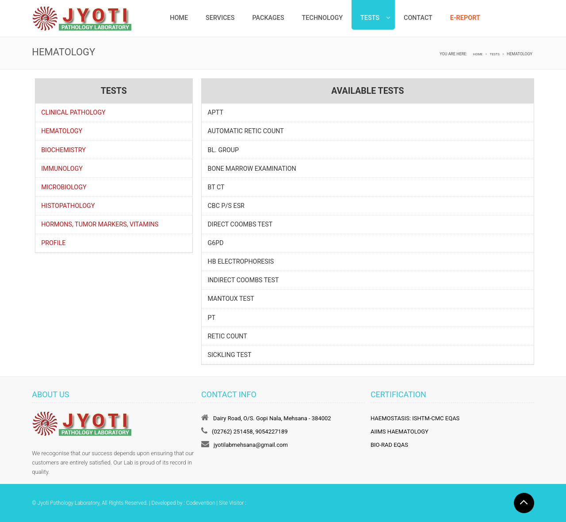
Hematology (61, 130)
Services (220, 18)
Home (179, 18)
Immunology (62, 168)
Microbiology (63, 187)
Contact (418, 18)
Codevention (200, 503)
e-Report (465, 18)
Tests (369, 18)
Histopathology (68, 205)
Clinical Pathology (73, 112)
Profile (53, 242)
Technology (322, 18)
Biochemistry (63, 150)
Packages (268, 18)
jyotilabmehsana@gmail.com (251, 444)
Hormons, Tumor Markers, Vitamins (99, 224)
